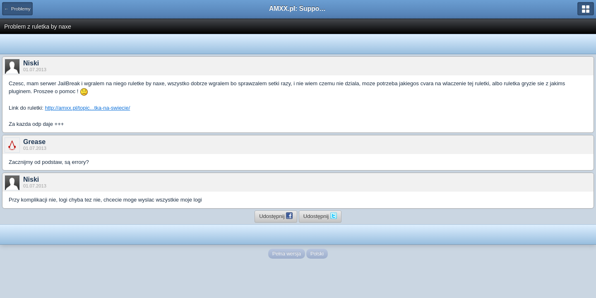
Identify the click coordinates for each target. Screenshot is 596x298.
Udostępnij (276, 215)
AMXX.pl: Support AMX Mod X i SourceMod (298, 8)
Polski (317, 254)
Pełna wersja (286, 254)
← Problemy (17, 8)
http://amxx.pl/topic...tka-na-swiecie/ (87, 108)
